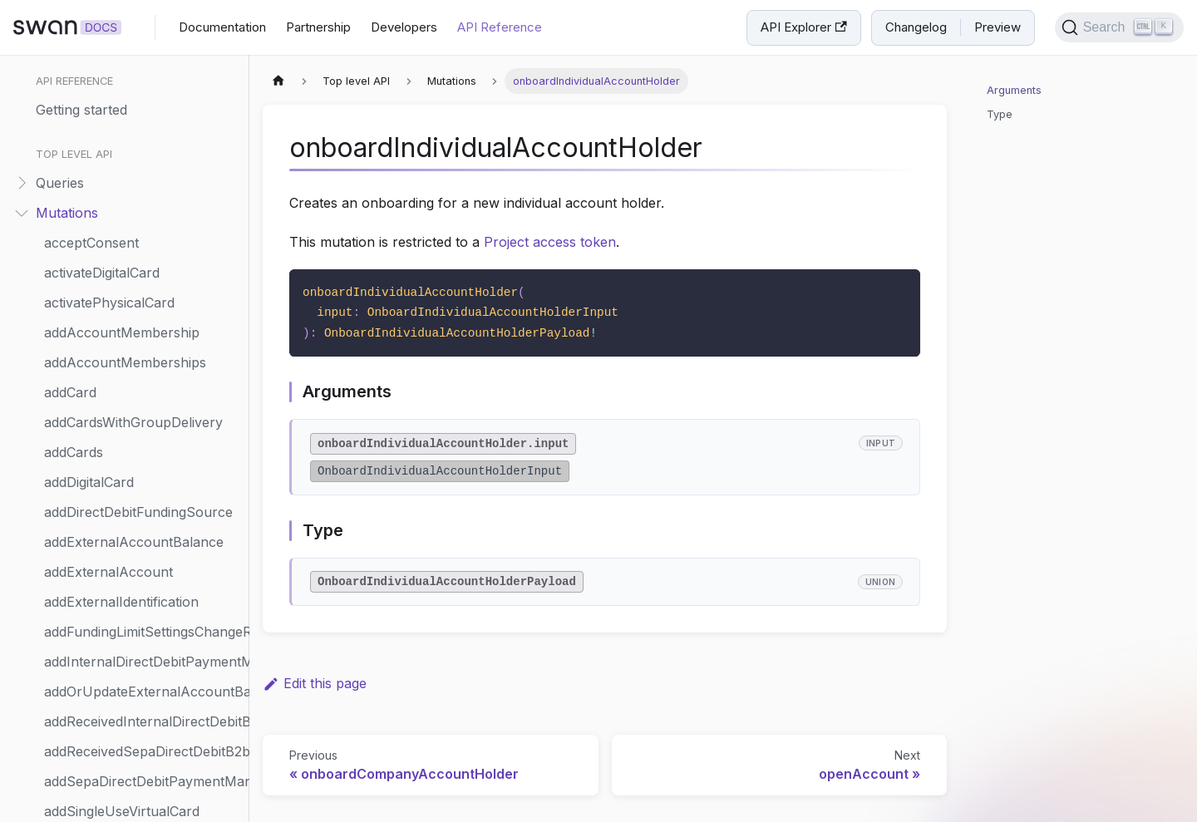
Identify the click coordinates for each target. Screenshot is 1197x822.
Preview (997, 27)
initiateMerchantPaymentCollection (142, 209)
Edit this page (315, 683)
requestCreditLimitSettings (125, 508)
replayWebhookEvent (112, 478)
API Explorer (803, 27)
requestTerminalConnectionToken (142, 688)
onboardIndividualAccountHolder (142, 299)
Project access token (550, 242)
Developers (404, 27)
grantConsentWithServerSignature (142, 60)
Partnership (318, 27)
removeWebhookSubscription (138, 449)
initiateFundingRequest (114, 149)
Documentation (222, 27)
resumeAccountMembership (134, 718)
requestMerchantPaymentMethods (142, 568)
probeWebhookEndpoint (121, 389)
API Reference (499, 27)
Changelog (916, 27)
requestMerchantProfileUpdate (142, 598)
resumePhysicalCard (109, 748)
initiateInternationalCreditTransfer (142, 179)
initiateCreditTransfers (112, 119)
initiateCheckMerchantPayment (142, 89)
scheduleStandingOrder (118, 808)
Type (999, 114)
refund (65, 419)
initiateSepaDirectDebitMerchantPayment (142, 239)
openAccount (87, 329)
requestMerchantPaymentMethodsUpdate (142, 538)
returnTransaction (101, 778)
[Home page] (278, 81)
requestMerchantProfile (119, 628)
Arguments (1014, 90)
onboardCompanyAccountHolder (142, 269)
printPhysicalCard (99, 359)
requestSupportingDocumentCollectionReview (142, 658)
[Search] (1119, 27)
